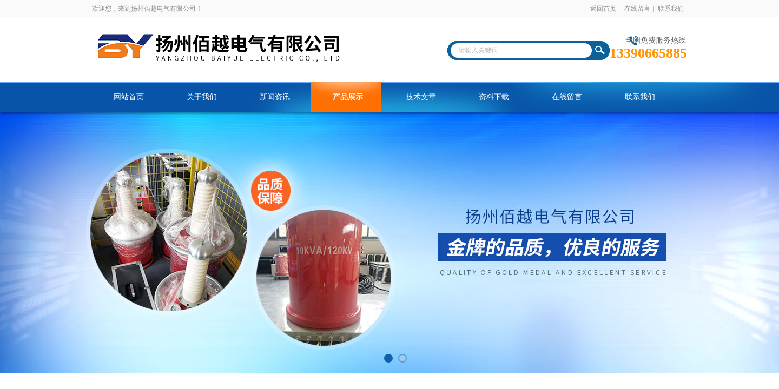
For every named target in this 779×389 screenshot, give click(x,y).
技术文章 (421, 97)
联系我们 (671, 8)
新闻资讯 (275, 97)
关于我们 (202, 97)
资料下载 (494, 97)
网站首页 (129, 97)
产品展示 (348, 97)
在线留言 (637, 8)
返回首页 (603, 8)
